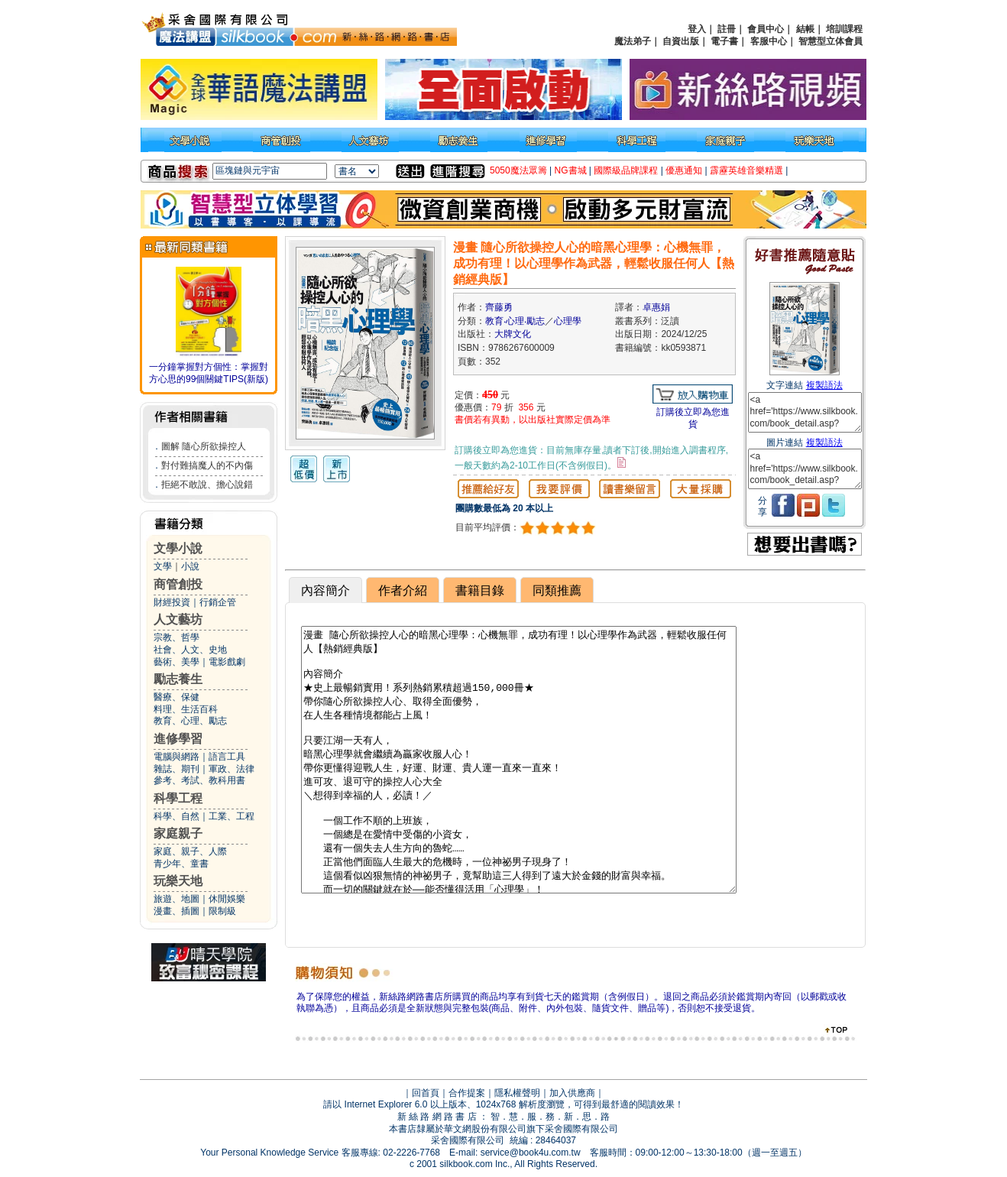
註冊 (726, 29)
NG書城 (571, 170)
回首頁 (425, 1093)
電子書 (724, 41)
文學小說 (178, 548)
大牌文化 (512, 334)
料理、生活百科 (186, 709)
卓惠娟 (656, 307)
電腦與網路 (176, 756)
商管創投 (178, 584)
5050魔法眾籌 (518, 170)
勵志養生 (178, 679)
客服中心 (768, 41)
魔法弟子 (632, 41)
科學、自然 (176, 816)
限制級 (222, 911)
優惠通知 (683, 170)
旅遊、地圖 (176, 898)
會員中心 (765, 29)
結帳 (805, 29)
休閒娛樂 (227, 898)
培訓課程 (844, 29)
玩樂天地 (178, 880)
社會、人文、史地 (190, 649)
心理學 (567, 321)
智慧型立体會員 (830, 41)
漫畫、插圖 (176, 911)
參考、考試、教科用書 (199, 780)
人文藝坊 (178, 619)
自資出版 (680, 41)
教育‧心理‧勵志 (515, 321)
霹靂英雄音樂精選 (746, 170)
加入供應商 (572, 1093)
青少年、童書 (181, 863)
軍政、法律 (231, 769)
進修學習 (178, 738)
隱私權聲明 (517, 1093)
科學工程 (178, 798)
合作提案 (466, 1093)
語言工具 (227, 756)
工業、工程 (231, 816)
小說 (190, 566)
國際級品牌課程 (626, 170)
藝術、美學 (176, 662)
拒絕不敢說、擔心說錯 (207, 484)
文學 (163, 566)
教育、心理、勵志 (190, 720)
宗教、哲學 (176, 637)
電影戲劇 (227, 662)
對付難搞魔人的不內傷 (207, 465)
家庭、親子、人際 (190, 851)
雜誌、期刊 (176, 769)
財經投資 (172, 602)
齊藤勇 (499, 307)
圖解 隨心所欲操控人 (203, 446)
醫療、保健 (176, 697)
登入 (697, 29)
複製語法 (824, 385)
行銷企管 (217, 602)
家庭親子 (178, 833)
